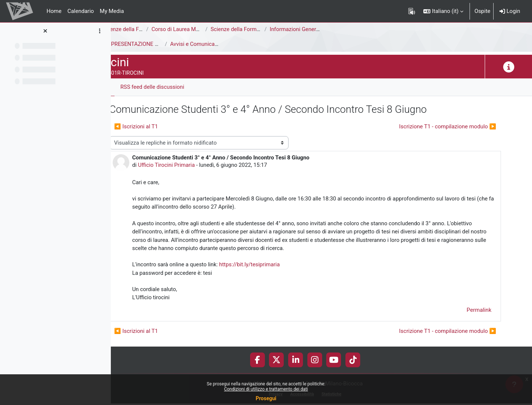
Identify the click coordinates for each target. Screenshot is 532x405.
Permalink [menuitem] (479, 311)
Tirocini (126, 44)
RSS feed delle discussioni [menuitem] (185, 87)
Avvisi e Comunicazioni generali (241, 44)
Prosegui (266, 398)
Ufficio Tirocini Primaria (199, 165)
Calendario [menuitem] (80, 11)
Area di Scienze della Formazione (157, 29)
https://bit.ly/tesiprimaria (283, 265)
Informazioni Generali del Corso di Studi (350, 29)
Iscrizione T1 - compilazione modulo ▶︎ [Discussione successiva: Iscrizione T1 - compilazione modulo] (447, 126)
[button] (443, 11)
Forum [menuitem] (133, 87)
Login (509, 11)
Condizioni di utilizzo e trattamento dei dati (266, 389)
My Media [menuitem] (112, 11)
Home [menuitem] (54, 11)
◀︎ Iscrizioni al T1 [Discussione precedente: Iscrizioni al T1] (169, 126)
